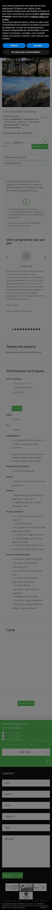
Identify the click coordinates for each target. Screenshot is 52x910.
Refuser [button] (14, 898)
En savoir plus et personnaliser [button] (26, 904)
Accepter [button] (38, 898)
